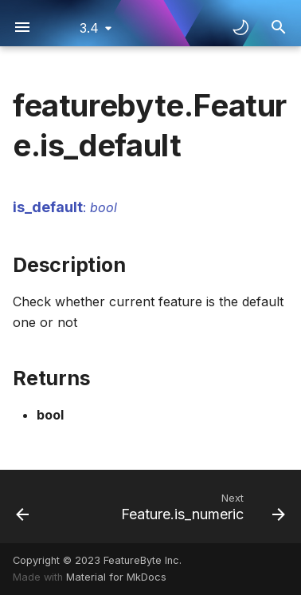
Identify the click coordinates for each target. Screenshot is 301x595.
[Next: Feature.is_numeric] (201, 506)
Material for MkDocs (116, 577)
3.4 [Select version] (89, 28)
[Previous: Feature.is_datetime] (22, 506)
